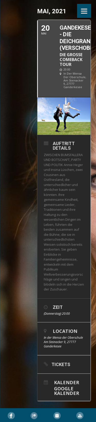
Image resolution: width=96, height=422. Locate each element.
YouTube (79, 415)
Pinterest (34, 415)
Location (65, 331)
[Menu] (84, 11)
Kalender (66, 382)
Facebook (11, 415)
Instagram (57, 415)
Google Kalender (66, 390)
